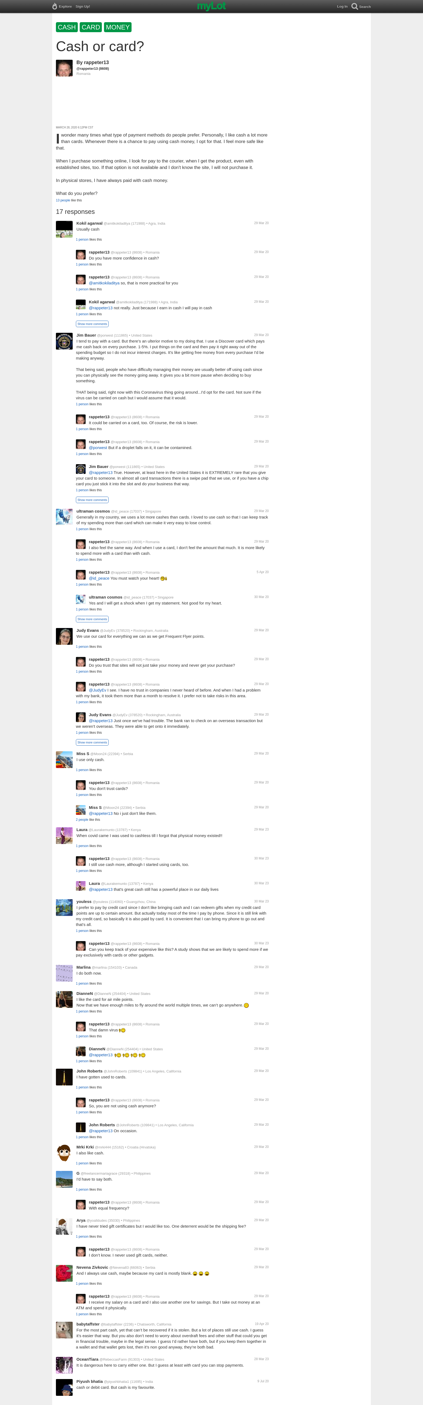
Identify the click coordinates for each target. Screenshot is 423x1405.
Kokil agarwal (89, 223)
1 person (82, 239)
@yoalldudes (96, 1220)
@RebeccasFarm (113, 1359)
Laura (82, 829)
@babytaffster (112, 1324)
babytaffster (88, 1324)
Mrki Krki (85, 1147)
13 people (63, 200)
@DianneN (102, 994)
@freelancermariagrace (98, 1173)
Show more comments (92, 323)
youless (84, 901)
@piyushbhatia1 (116, 1382)
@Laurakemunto (102, 830)
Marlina (83, 967)
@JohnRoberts (115, 1071)
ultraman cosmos (93, 511)
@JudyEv (107, 631)
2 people (82, 820)
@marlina (99, 967)
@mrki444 (103, 1147)
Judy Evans (87, 630)
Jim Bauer (86, 335)
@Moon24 (98, 754)
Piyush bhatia (89, 1381)
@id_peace (120, 511)
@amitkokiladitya (116, 223)
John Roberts (89, 1071)
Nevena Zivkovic (92, 1267)
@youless (100, 902)
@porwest (105, 335)
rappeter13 (96, 62)
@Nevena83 (119, 1268)
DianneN (84, 993)
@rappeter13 (87, 69)
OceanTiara (87, 1359)
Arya (80, 1220)
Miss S (82, 753)
